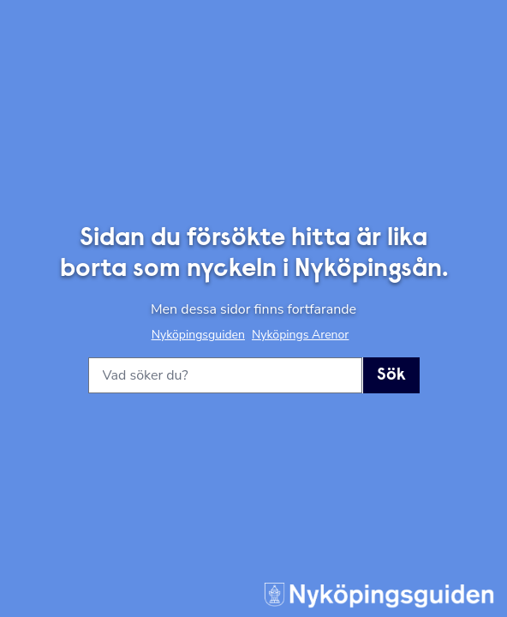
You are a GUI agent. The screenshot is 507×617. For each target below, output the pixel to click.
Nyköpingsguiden (198, 334)
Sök (391, 375)
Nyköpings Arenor (300, 334)
